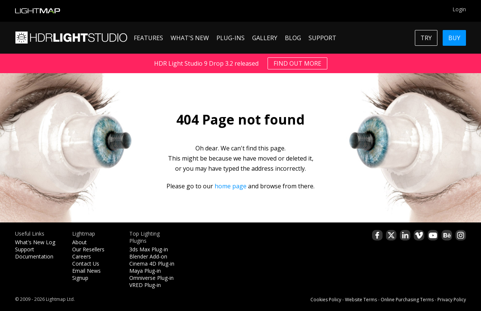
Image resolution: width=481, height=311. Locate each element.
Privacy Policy (451, 299)
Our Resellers (88, 249)
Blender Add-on (148, 256)
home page (231, 186)
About (79, 242)
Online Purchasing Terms (407, 299)
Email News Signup (86, 274)
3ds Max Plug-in (148, 249)
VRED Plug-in (145, 284)
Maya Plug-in (145, 270)
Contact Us (85, 263)
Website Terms (361, 299)
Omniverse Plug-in (151, 277)
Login (459, 9)
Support (24, 249)
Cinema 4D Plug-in (151, 263)
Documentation (34, 256)
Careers (81, 256)
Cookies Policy (325, 299)
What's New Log (35, 242)
